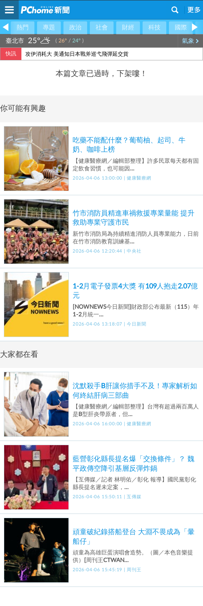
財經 (128, 27)
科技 (154, 27)
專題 (49, 27)
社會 (102, 27)
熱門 (22, 27)
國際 (181, 27)
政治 (75, 27)
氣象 (190, 41)
